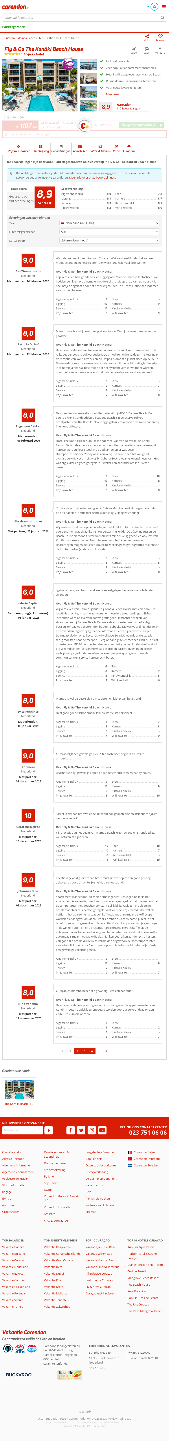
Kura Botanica (136, 1291)
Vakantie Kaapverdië (57, 1247)
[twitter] (81, 1130)
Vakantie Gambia (13, 1280)
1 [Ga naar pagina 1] (70, 1051)
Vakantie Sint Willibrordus (102, 1267)
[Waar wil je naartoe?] (84, 17)
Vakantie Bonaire (13, 1247)
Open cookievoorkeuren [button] (102, 1165)
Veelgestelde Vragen (15, 1179)
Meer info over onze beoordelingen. (92, 177)
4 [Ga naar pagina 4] (92, 1051)
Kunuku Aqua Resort (140, 1247)
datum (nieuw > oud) (74, 240)
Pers (88, 1192)
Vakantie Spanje (12, 1300)
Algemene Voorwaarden (18, 1172)
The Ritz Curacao (138, 1304)
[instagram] (92, 1130)
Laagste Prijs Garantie (100, 1152)
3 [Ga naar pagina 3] (84, 1051)
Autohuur (129, 151)
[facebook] (70, 1130)
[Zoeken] (162, 17)
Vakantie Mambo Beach (101, 1260)
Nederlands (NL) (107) (77, 223)
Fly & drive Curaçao (98, 1287)
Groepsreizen (11, 1212)
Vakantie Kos (52, 1280)
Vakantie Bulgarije (14, 1254)
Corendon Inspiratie (57, 1207)
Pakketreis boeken (98, 1198)
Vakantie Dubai (54, 1273)
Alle (63, 232)
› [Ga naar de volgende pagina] (106, 1053)
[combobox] (84, 17)
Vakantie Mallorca (55, 1293)
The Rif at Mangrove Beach (144, 1311)
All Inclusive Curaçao (99, 1273)
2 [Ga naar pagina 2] (77, 1051)
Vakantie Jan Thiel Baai (100, 1247)
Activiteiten (80, 151)
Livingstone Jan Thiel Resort (145, 1265)
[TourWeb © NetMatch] (85, 1411)
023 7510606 (97, 1368)
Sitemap (91, 1212)
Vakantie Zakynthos (57, 1307)
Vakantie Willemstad (99, 1254)
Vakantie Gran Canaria (58, 1260)
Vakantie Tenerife (55, 1300)
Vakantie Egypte (12, 1273)
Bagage (7, 1192)
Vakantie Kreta (53, 1287)
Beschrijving (41, 151)
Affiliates (49, 1214)
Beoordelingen (61, 151)
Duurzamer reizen (55, 1163)
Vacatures (92, 1185)
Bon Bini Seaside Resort (142, 1298)
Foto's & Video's (100, 151)
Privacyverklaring (97, 1172)
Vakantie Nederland (15, 1267)
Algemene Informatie (16, 1165)
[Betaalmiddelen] (18, 1375)
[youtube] (102, 1130)
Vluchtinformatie (13, 1185)
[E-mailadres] (22, 1130)
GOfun (48, 1190)
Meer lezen (113, 94)
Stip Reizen (51, 1183)
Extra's (6, 1198)
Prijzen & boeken (19, 151)
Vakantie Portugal (14, 1293)
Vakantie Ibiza (53, 1267)
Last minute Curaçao (99, 1280)
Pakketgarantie (14, 27)
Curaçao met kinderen (100, 1293)
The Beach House (138, 1285)
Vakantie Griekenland (16, 1287)
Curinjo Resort (136, 1271)
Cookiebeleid (94, 1159)
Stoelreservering (54, 1170)
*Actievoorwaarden (57, 1220)
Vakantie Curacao (13, 1260)
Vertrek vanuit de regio (101, 1205)
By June (49, 1176)
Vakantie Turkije (12, 1307)
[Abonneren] (48, 1130)
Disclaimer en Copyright (101, 1179)
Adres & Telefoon (13, 1159)
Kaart (116, 151)
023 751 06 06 (148, 1132)
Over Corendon (12, 1152)
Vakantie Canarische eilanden (63, 1254)
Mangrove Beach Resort (143, 1278)
